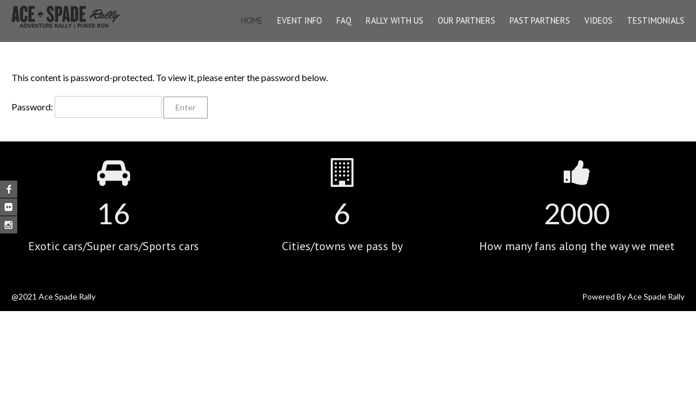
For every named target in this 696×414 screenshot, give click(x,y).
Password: (87, 106)
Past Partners (540, 20)
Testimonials (655, 20)
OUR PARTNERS (466, 20)
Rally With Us (394, 20)
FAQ (343, 20)
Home (252, 20)
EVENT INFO (299, 20)
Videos (598, 20)
